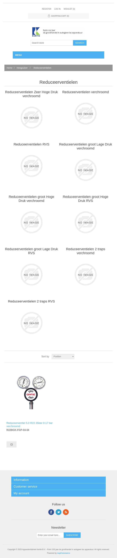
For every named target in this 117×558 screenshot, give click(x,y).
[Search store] (51, 43)
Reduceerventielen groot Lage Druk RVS (31, 251)
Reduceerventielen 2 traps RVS (31, 301)
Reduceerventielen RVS (31, 144)
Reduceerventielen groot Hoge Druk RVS (85, 199)
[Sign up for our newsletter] (50, 535)
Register (46, 9)
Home (9, 68)
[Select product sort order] (63, 356)
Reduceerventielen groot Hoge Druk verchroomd (31, 199)
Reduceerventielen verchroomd (85, 92)
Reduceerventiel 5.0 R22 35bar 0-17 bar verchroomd (29, 424)
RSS (66, 512)
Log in (57, 9)
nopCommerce (63, 553)
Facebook (51, 512)
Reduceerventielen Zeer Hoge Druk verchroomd (31, 94)
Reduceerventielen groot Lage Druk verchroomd (85, 146)
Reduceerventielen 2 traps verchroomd (85, 251)
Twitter (58, 512)
